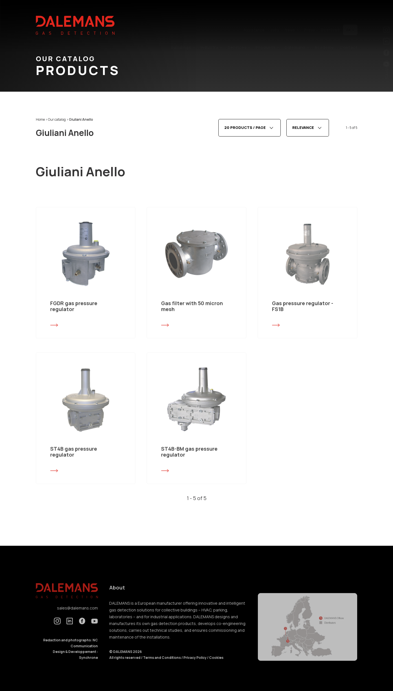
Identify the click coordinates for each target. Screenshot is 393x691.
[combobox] (249, 129)
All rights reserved (125, 665)
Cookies (216, 665)
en (350, 18)
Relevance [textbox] (303, 129)
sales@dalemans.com (77, 615)
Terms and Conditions (162, 665)
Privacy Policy (195, 665)
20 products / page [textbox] (245, 129)
